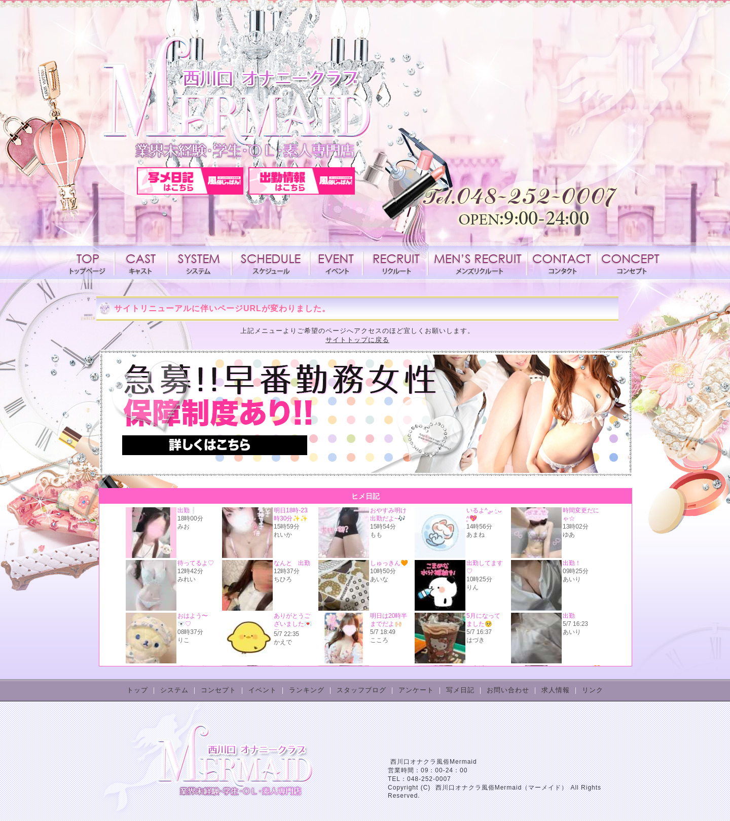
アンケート (416, 690)
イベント (336, 262)
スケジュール (271, 262)
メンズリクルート (477, 262)
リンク (592, 690)
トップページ (89, 262)
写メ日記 (460, 690)
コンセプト (630, 262)
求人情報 (395, 262)
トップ (137, 690)
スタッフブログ (361, 690)
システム (200, 262)
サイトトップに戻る (357, 340)
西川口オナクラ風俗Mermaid (433, 761)
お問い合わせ (508, 690)
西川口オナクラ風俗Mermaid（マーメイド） (501, 787)
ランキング (306, 690)
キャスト (141, 262)
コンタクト (561, 262)
